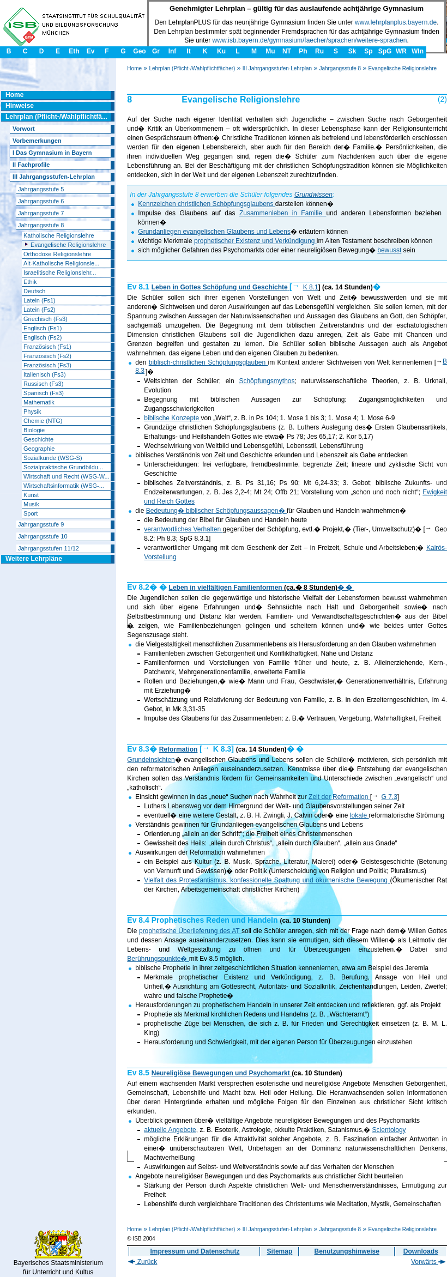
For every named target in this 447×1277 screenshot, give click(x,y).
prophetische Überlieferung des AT (190, 931)
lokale (359, 815)
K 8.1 (310, 287)
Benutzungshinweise (347, 1251)
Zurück (142, 1262)
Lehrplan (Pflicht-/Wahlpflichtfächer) (192, 68)
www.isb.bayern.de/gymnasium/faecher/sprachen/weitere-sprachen (310, 40)
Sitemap (280, 1251)
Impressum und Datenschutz (194, 1251)
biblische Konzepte (172, 418)
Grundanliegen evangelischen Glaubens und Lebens (214, 231)
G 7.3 (389, 797)
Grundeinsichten (150, 760)
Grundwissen (313, 194)
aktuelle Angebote (170, 1130)
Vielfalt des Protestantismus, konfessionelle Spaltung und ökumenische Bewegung (267, 880)
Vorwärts (428, 1262)
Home (134, 68)
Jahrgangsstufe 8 (340, 68)
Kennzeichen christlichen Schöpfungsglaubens (206, 204)
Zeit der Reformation (339, 797)
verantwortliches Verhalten (183, 529)
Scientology (389, 1130)
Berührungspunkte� (158, 959)
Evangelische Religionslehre (402, 68)
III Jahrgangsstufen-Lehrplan (277, 68)
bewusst (389, 250)
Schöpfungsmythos (266, 381)
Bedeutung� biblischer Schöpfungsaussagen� (216, 511)
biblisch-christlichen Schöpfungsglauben (208, 362)
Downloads (420, 1251)
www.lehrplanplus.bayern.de (396, 22)
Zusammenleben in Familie (282, 213)
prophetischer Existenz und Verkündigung (255, 241)
